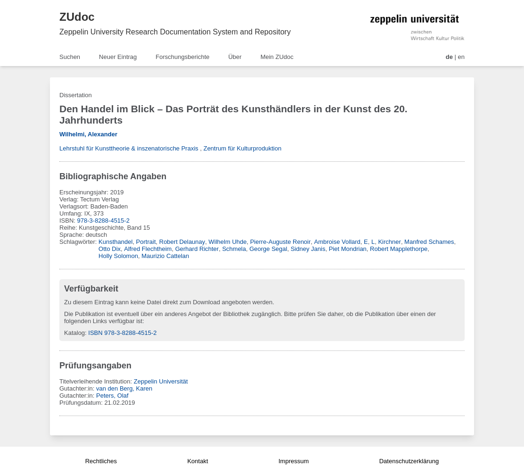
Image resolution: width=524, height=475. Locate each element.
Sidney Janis (308, 248)
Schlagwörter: (78, 241)
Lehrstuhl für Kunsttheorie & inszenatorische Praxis (128, 148)
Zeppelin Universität (161, 381)
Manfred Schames (429, 241)
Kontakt (197, 461)
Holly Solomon (118, 255)
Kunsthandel (115, 241)
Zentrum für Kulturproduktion (242, 148)
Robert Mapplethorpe (398, 248)
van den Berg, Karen (124, 388)
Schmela (234, 248)
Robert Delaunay (182, 241)
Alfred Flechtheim (148, 248)
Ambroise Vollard (337, 241)
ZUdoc (77, 16)
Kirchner (389, 241)
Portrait (146, 241)
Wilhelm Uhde (228, 241)
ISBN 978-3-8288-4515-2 (122, 332)
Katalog (74, 332)
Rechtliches (101, 461)
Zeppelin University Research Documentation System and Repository (175, 32)
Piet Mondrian (348, 248)
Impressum (293, 461)
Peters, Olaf (112, 395)
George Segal (268, 248)
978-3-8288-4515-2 (103, 220)
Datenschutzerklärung (409, 461)
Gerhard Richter (197, 248)
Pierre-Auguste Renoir (280, 241)
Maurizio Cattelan (165, 255)
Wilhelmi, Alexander (88, 134)
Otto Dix (109, 248)
